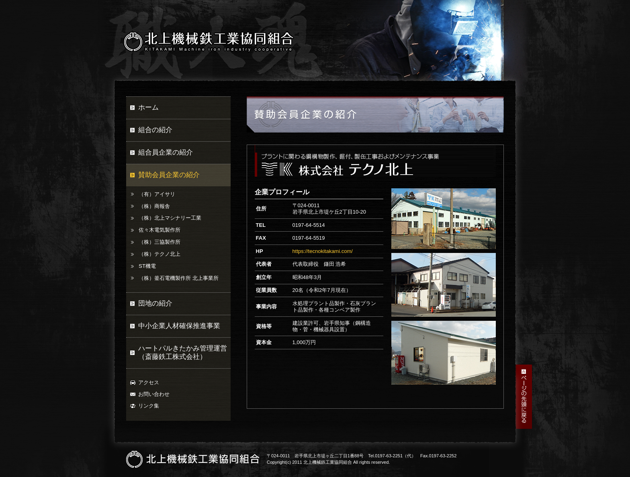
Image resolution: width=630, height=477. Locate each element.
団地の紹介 (155, 303)
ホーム (148, 107)
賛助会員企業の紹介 (169, 175)
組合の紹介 (155, 130)
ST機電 (147, 266)
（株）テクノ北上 (159, 254)
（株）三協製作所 (159, 242)
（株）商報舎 (154, 206)
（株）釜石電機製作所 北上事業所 (179, 278)
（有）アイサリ (157, 194)
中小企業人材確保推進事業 (179, 326)
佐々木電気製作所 (159, 230)
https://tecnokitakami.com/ (322, 251)
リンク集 (148, 406)
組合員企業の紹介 (165, 152)
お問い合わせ (154, 394)
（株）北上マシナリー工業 (170, 218)
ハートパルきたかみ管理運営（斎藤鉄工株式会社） (182, 352)
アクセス (148, 382)
